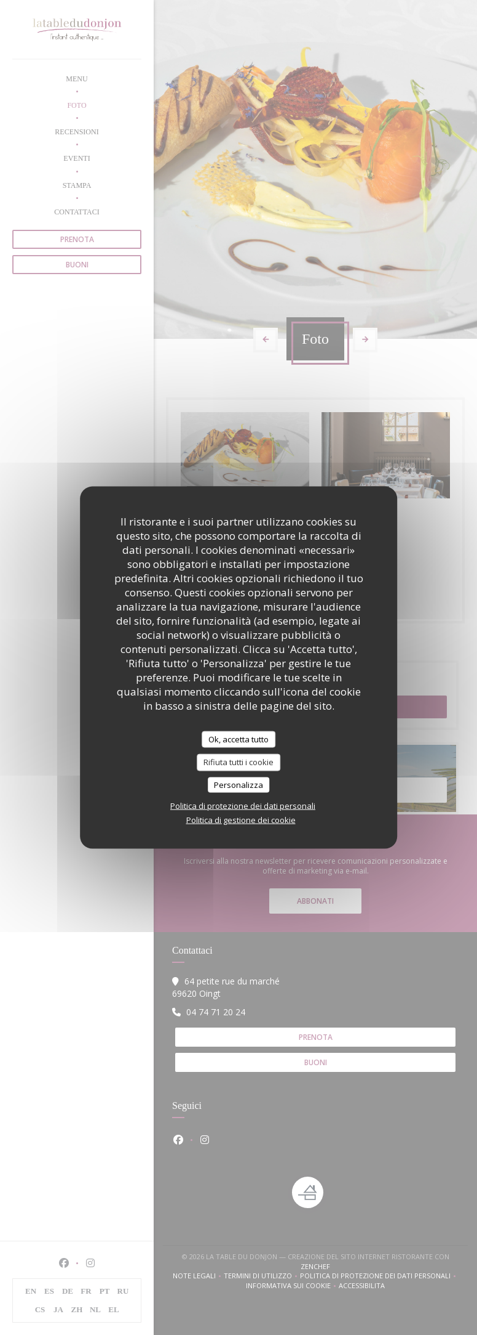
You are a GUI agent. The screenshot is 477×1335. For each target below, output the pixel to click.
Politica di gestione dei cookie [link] (241, 820)
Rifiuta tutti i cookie (238, 762)
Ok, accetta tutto (238, 738)
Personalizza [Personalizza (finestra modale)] (238, 784)
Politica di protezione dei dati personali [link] (242, 805)
